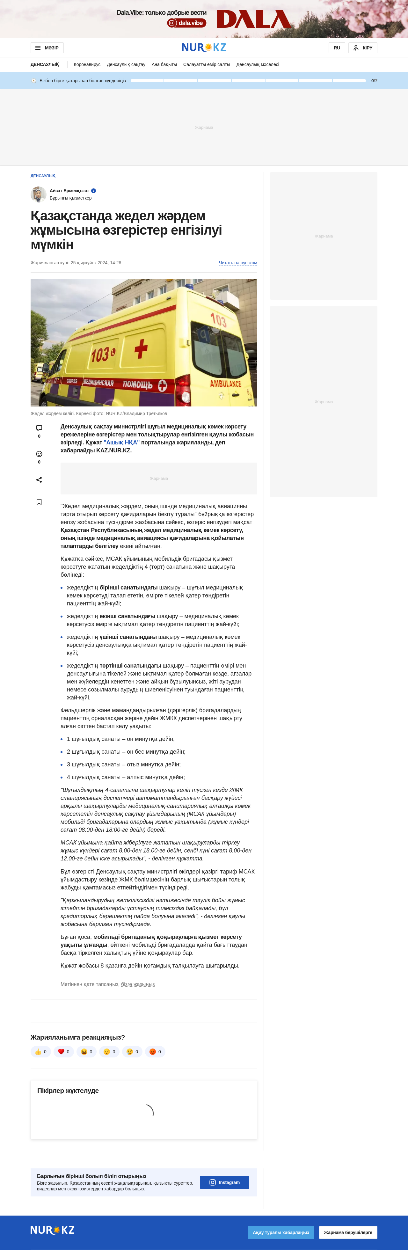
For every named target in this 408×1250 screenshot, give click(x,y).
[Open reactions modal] (39, 457)
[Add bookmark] (39, 501)
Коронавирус (87, 64)
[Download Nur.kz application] (204, 19)
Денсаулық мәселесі (258, 64)
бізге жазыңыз (138, 984)
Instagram (224, 1164)
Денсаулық (45, 64)
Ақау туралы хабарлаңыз (281, 1214)
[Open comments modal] (39, 432)
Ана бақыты (164, 64)
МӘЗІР (46, 48)
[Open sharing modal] (39, 479)
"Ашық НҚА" (122, 442)
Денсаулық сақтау (126, 64)
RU (337, 47)
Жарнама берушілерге (348, 1214)
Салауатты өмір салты (206, 64)
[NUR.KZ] (204, 47)
